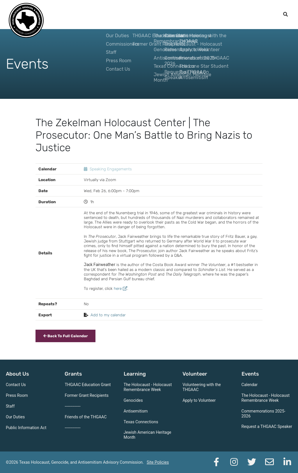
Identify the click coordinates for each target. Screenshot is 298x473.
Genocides (133, 400)
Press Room (17, 395)
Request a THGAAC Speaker (267, 426)
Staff (10, 406)
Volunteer (178, 14)
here (120, 288)
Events (206, 14)
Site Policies (158, 462)
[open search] (285, 14)
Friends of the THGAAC (86, 417)
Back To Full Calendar (65, 336)
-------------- (72, 406)
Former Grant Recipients (87, 395)
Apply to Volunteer (199, 400)
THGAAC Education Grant (88, 384)
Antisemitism (136, 411)
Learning (147, 14)
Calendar (250, 384)
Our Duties (15, 417)
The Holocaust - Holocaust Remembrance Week (148, 387)
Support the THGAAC (248, 14)
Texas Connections (141, 422)
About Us (94, 14)
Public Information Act (26, 427)
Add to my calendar (108, 315)
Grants (121, 14)
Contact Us (16, 384)
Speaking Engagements (111, 169)
